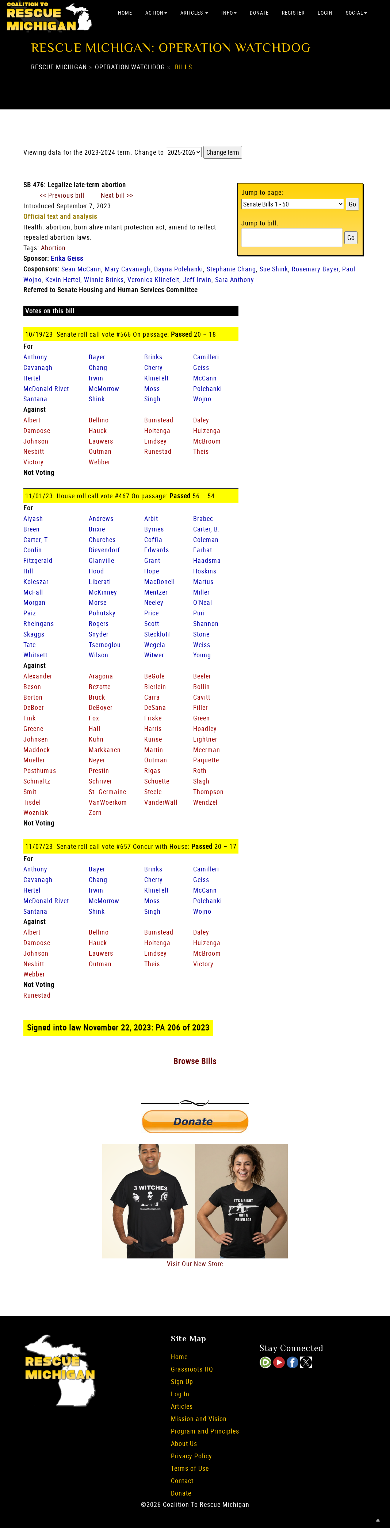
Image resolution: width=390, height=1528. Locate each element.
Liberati (100, 581)
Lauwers (101, 441)
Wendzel (205, 802)
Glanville (101, 560)
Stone (201, 634)
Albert (32, 419)
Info (229, 12)
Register (293, 12)
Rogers (99, 623)
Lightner (205, 739)
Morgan (34, 602)
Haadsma (207, 560)
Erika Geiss (67, 258)
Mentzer (156, 592)
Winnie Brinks (104, 279)
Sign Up (182, 1381)
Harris (153, 728)
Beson (32, 686)
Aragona (101, 676)
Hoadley (205, 728)
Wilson (98, 654)
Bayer (97, 356)
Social (356, 12)
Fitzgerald (38, 560)
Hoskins (205, 570)
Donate (259, 12)
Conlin (32, 549)
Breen (31, 529)
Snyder (98, 634)
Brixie (97, 529)
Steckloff (157, 634)
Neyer (97, 759)
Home (125, 12)
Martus (203, 581)
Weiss (201, 644)
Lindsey (155, 441)
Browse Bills (195, 1061)
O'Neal (202, 602)
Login (325, 12)
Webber (99, 461)
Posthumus (39, 770)
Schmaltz (36, 781)
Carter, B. (206, 529)
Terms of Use (190, 1468)
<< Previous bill (62, 195)
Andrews (101, 518)
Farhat (202, 549)
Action (156, 12)
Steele (153, 791)
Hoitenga (157, 430)
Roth (200, 770)
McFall (33, 592)
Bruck (97, 697)
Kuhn (96, 739)
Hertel (32, 378)
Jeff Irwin (197, 279)
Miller (201, 592)
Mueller (34, 759)
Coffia (153, 539)
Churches (102, 539)
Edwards (156, 549)
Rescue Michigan (59, 66)
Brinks (153, 356)
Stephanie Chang (231, 268)
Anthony (35, 356)
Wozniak (35, 812)
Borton (33, 697)
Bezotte (100, 686)
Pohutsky (102, 612)
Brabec (203, 518)
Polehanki (207, 388)
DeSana (155, 707)
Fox (94, 717)
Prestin (99, 770)
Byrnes (154, 529)
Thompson (208, 791)
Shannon (206, 623)
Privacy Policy (191, 1455)
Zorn (95, 812)
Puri (199, 612)
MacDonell (159, 581)
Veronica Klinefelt (153, 279)
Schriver (100, 781)
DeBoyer (100, 707)
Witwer (154, 654)
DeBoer (33, 707)
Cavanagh (38, 367)
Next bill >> (117, 195)
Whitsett (35, 654)
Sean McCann (81, 268)
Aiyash (33, 518)
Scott (151, 623)
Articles (194, 12)
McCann (205, 378)
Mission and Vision (199, 1418)
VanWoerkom (108, 802)
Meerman (206, 749)
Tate (29, 644)
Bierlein (155, 686)
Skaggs (34, 634)
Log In (180, 1393)
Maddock (36, 749)
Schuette (156, 781)
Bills (183, 66)
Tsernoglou (105, 644)
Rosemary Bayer (315, 268)
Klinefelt (156, 378)
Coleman (206, 539)
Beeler (202, 676)
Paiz (29, 612)
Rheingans (38, 623)
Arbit (151, 518)
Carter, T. (36, 539)
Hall (94, 728)
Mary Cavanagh (127, 268)
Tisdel (32, 802)
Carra (152, 697)
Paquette (206, 759)
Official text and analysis (60, 216)
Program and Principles (205, 1431)
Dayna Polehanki (178, 268)
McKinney (103, 592)
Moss (152, 388)
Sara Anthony (234, 279)
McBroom (207, 441)
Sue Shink (274, 268)
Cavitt (201, 697)
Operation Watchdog (130, 66)
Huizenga (207, 430)
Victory (33, 461)
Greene (33, 728)
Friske (153, 717)
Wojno (202, 398)
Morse (98, 602)
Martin (153, 749)
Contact (182, 1480)
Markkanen (105, 749)
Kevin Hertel (62, 279)
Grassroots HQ (192, 1369)
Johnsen (35, 739)
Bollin (201, 686)
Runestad (158, 451)
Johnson (36, 441)
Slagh (201, 781)
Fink (29, 717)
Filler (200, 707)
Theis (201, 451)
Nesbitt (33, 451)
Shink (97, 398)
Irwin (96, 378)
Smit (30, 791)
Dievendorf (104, 549)
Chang (98, 367)
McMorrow (104, 388)
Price (151, 612)
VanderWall (160, 802)
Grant (152, 560)
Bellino (99, 419)
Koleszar (36, 581)
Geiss (201, 367)
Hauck (98, 430)
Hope (151, 570)
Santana (35, 398)
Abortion (53, 247)
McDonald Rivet (46, 388)
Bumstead (158, 419)
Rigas (152, 770)
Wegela (154, 644)
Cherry (153, 367)
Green (201, 717)
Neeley (154, 602)
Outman (100, 451)
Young (202, 654)
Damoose (36, 430)
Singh (152, 398)
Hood (96, 570)
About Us (184, 1443)
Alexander (37, 676)
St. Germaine (107, 791)
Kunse (153, 739)
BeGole (154, 676)
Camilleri (206, 356)
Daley (201, 419)
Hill (28, 570)
